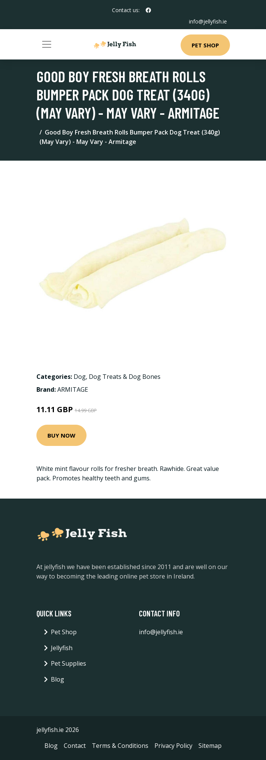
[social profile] (148, 10)
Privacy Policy (173, 745)
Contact (75, 745)
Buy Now (61, 435)
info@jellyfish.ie (208, 21)
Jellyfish (61, 648)
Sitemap (210, 745)
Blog (57, 679)
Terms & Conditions (120, 745)
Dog (80, 376)
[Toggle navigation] (46, 44)
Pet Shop (205, 45)
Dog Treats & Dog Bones (125, 376)
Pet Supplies (68, 663)
